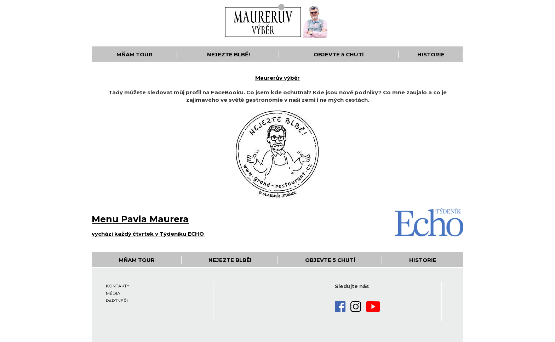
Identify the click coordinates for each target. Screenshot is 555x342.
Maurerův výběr (277, 77)
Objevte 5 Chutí (339, 54)
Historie (431, 54)
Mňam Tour (134, 54)
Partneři (117, 300)
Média (113, 293)
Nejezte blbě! (228, 54)
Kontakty (117, 285)
